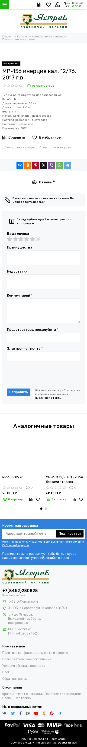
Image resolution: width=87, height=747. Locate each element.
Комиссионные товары (19, 147)
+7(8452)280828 (20, 590)
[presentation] (42, 375)
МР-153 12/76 (12, 477)
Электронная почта (25, 349)
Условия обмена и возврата (23, 666)
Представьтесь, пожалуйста (32, 330)
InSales (72, 742)
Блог (6, 672)
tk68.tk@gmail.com (23, 602)
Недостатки (17, 271)
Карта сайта (58, 739)
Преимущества (19, 247)
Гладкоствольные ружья (55, 147)
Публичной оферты (48, 397)
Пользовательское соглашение (26, 659)
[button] (41, 508)
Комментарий (19, 296)
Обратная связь (14, 679)
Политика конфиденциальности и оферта (35, 653)
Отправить (18, 392)
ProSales (40, 742)
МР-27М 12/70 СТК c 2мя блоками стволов (65, 479)
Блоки (7, 698)
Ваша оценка (18, 234)
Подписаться (70, 534)
